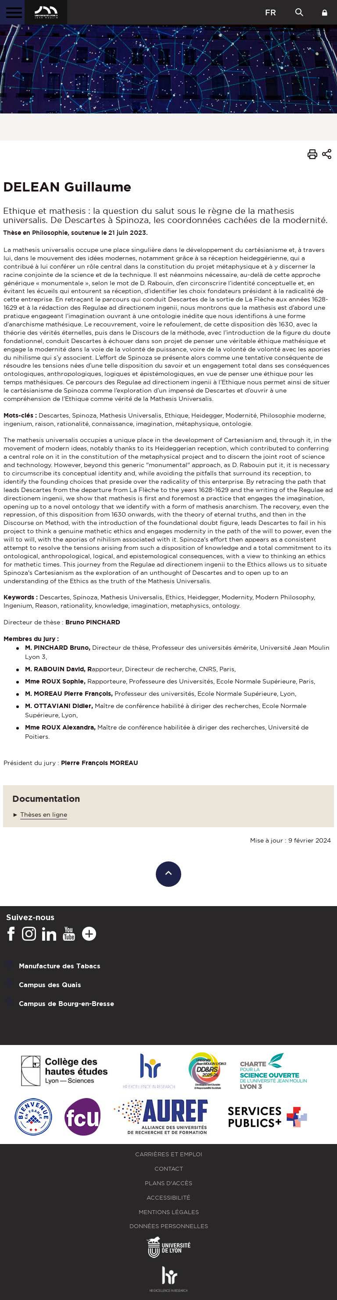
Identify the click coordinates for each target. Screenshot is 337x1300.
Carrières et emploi (168, 1154)
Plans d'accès (168, 1183)
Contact (168, 1169)
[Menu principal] (12, 12)
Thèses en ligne (43, 814)
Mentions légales (169, 1212)
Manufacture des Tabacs (59, 966)
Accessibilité (168, 1198)
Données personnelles (168, 1226)
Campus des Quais (50, 984)
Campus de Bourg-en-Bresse (66, 1003)
